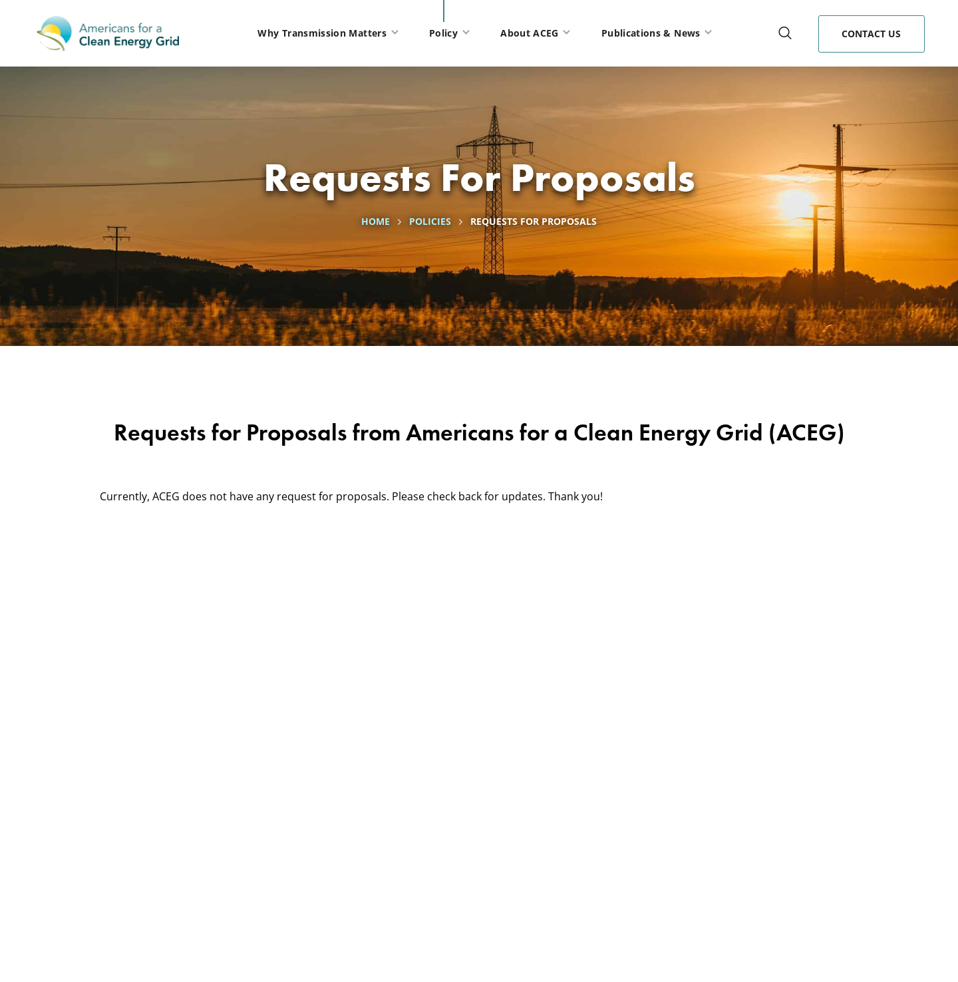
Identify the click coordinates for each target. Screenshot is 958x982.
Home (375, 221)
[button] (785, 33)
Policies (430, 221)
